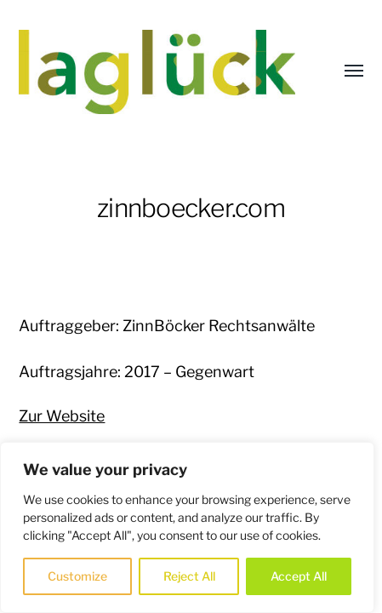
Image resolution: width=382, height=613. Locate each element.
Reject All (189, 576)
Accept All (299, 576)
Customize (77, 576)
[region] (187, 527)
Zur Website (62, 416)
